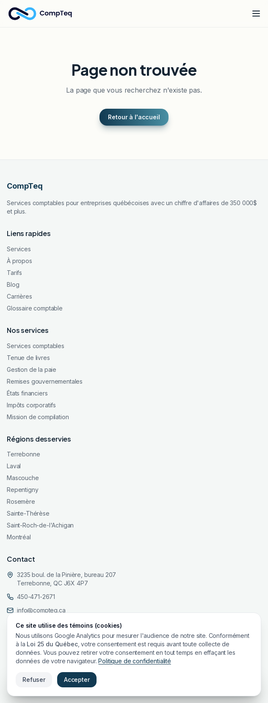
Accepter (77, 679)
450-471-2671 (36, 596)
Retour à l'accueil (134, 117)
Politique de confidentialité (134, 661)
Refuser (33, 679)
